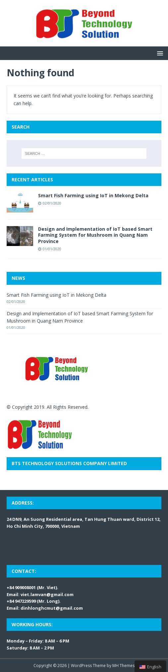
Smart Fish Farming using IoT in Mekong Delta (93, 195)
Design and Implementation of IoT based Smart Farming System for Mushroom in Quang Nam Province (95, 235)
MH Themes (123, 665)
